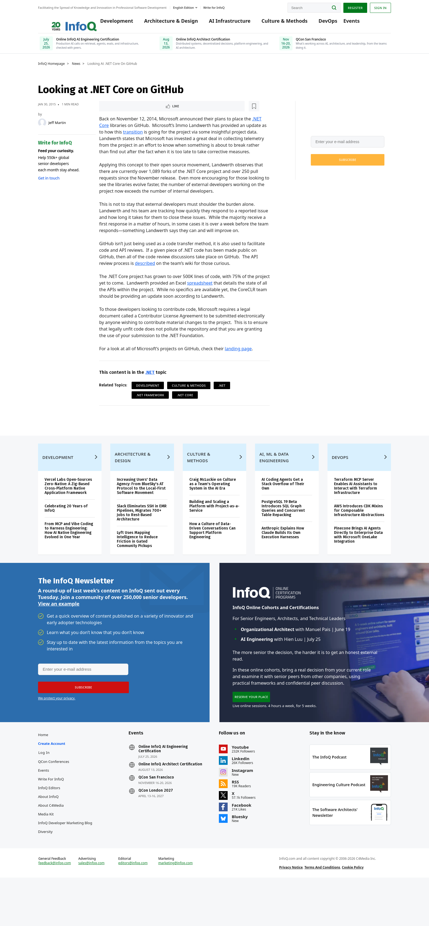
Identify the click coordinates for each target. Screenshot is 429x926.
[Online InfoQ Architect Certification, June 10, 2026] (214, 45)
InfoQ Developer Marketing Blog (65, 855)
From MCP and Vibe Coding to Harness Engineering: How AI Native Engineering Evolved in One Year (69, 553)
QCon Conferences (53, 794)
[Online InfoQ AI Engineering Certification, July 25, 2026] (94, 45)
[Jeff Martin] (42, 129)
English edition (183, 6)
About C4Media (51, 838)
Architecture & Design (163, 22)
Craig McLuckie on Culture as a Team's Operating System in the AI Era (212, 506)
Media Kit (46, 847)
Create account (51, 776)
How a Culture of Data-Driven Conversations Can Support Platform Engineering (212, 553)
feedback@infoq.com (54, 906)
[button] (347, 166)
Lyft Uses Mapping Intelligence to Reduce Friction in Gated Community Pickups (137, 561)
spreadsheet (200, 291)
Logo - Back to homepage (60, 20)
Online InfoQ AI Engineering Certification (163, 782)
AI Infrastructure (221, 22)
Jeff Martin (57, 129)
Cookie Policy (353, 910)
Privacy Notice (291, 910)
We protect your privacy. (329, 179)
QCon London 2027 (155, 823)
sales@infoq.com (91, 906)
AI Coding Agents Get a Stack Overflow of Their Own (283, 506)
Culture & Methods (276, 22)
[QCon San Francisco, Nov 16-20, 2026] (334, 45)
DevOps (319, 22)
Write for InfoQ (51, 812)
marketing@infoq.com (175, 906)
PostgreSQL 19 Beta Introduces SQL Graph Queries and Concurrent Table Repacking (283, 530)
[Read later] (131, 113)
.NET (150, 380)
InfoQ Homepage (51, 70)
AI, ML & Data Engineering (274, 479)
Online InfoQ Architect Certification (170, 797)
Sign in (380, 6)
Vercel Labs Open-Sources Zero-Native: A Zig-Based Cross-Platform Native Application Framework (68, 508)
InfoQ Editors (49, 820)
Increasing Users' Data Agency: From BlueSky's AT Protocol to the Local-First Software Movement (141, 508)
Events (343, 22)
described (145, 271)
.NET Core (185, 403)
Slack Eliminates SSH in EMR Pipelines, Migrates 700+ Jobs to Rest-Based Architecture (142, 535)
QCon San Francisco (156, 810)
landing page (238, 356)
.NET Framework (150, 403)
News (76, 70)
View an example (58, 631)
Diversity (45, 864)
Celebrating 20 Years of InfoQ (66, 530)
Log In (44, 785)
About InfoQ (48, 829)
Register (355, 6)
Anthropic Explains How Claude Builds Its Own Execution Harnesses (283, 555)
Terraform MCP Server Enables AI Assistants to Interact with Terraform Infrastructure (355, 508)
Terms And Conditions (322, 910)
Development (108, 22)
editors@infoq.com (132, 906)
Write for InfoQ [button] (214, 6)
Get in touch (48, 184)
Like (113, 113)
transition (133, 140)
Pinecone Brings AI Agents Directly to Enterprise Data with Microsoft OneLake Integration (358, 557)
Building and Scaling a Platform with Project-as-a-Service (214, 528)
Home (43, 767)
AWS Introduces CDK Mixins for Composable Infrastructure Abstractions (359, 532)
